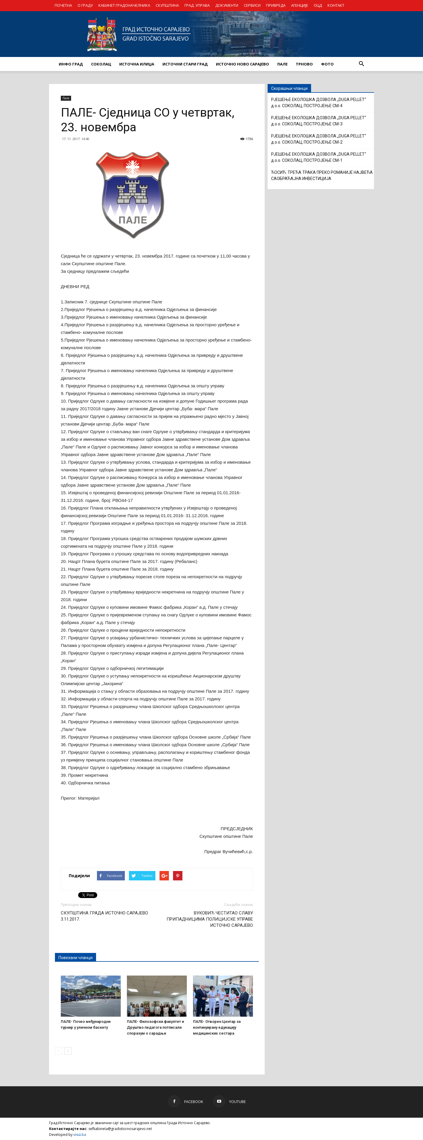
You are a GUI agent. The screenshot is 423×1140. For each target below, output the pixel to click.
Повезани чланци (75, 957)
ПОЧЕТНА (63, 5)
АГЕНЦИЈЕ (299, 5)
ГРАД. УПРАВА (197, 5)
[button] (361, 64)
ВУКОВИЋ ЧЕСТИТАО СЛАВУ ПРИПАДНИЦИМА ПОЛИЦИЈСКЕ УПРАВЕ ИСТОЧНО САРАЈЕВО (210, 919)
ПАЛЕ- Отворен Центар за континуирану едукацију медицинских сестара (217, 1027)
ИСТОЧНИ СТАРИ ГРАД (185, 64)
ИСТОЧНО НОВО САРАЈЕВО (242, 64)
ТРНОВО (304, 64)
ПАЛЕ (282, 64)
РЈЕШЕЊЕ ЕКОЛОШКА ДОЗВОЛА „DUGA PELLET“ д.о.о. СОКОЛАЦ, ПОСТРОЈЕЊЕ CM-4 (318, 102)
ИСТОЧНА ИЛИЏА (136, 64)
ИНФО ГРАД (71, 64)
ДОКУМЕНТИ (226, 5)
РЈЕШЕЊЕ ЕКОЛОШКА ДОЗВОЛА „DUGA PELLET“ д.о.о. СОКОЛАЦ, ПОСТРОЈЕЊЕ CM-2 (318, 139)
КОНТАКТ (336, 5)
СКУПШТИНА (167, 5)
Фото (327, 64)
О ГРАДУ (85, 5)
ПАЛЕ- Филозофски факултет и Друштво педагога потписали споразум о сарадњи (155, 1027)
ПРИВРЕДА (276, 5)
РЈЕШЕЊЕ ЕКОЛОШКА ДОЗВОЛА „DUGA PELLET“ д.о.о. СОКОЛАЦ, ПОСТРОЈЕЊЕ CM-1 (318, 157)
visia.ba (79, 1134)
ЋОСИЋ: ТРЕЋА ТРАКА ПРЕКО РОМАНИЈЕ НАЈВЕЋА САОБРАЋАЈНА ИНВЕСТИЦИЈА (322, 175)
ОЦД (318, 5)
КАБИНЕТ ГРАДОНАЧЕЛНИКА (124, 5)
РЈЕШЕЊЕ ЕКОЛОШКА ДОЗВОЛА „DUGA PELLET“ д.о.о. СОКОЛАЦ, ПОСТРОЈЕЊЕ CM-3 (318, 120)
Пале (66, 98)
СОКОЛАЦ (101, 64)
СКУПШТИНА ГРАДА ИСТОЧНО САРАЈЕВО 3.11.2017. (104, 916)
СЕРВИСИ (252, 5)
